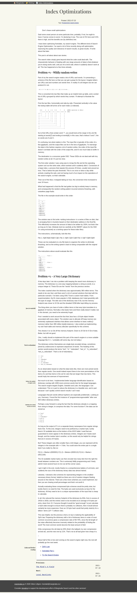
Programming (66, 23)
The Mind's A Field (45, 567)
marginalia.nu (19, 584)
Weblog (31, 3)
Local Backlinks (43, 575)
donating (25, 588)
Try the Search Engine (50, 555)
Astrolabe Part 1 (48, 551)
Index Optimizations (45, 3)
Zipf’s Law (46, 547)
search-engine (74, 23)
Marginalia (20, 3)
